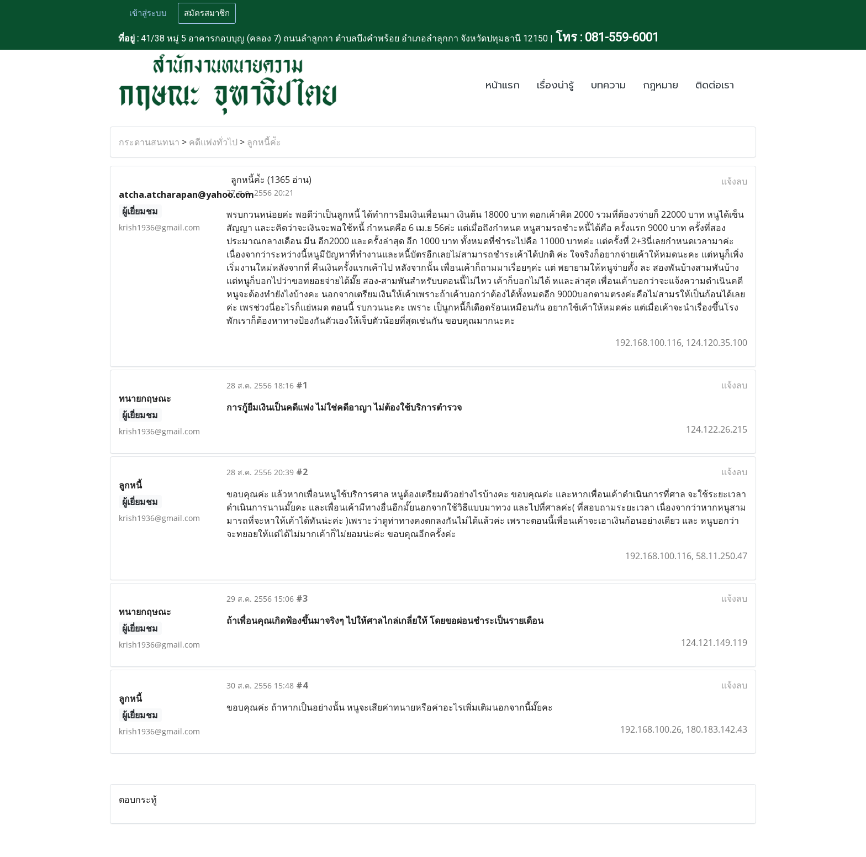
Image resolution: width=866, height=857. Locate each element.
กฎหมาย (660, 85)
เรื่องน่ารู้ (555, 85)
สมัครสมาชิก (207, 13)
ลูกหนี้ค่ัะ (264, 142)
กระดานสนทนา (149, 142)
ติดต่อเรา (714, 85)
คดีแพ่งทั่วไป (213, 142)
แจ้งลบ (734, 181)
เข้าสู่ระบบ (148, 13)
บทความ (608, 85)
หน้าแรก (502, 85)
